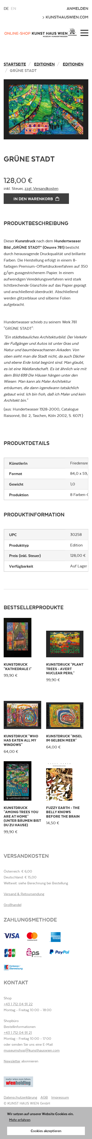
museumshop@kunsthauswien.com (32, 1050)
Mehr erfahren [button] (19, 1119)
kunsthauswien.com (65, 17)
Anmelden (77, 8)
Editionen (44, 64)
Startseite (15, 64)
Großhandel (12, 905)
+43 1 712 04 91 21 (18, 1033)
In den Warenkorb (36, 199)
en (13, 8)
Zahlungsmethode (30, 919)
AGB (44, 1097)
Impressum (60, 1097)
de (6, 8)
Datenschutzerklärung (20, 1097)
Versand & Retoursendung (24, 894)
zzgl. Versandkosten (41, 188)
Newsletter (12, 1061)
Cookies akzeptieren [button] (46, 1131)
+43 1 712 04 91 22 (18, 1004)
